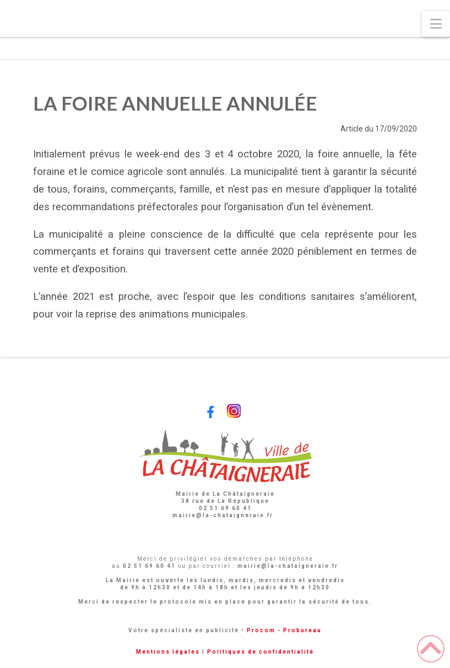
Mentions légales (168, 652)
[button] (436, 24)
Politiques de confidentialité (260, 652)
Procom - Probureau (284, 630)
